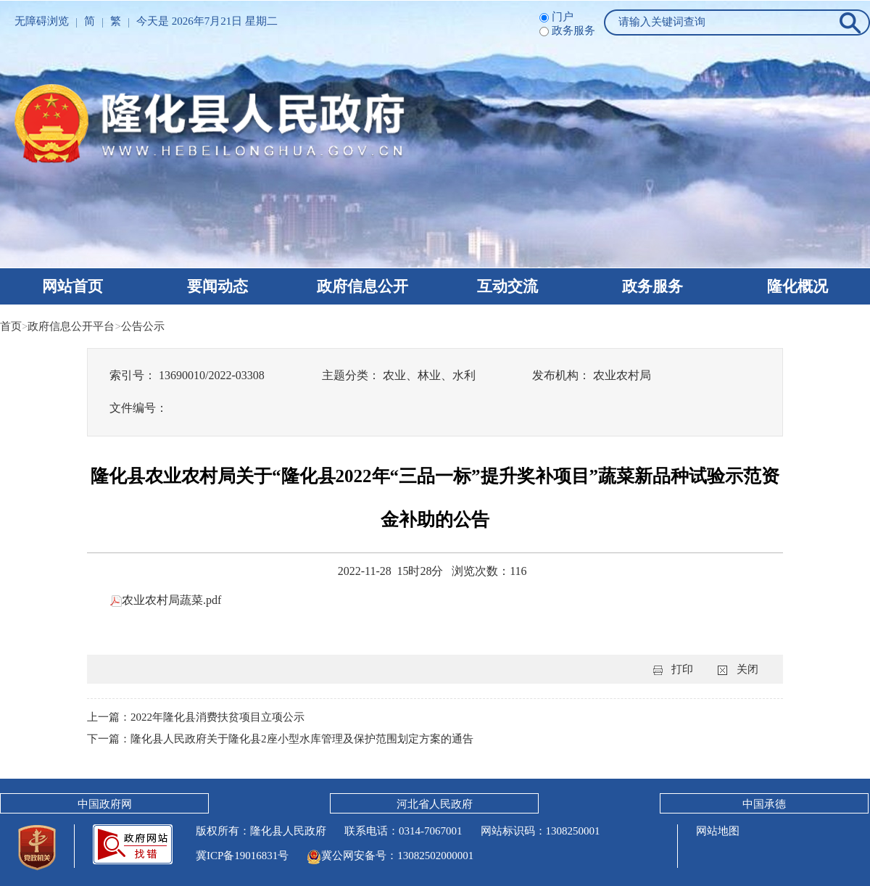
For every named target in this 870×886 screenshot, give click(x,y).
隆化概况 (797, 286)
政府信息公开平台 (71, 326)
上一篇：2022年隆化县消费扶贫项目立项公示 (195, 717)
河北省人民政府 (435, 804)
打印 (682, 669)
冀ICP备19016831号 (242, 855)
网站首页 (72, 286)
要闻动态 (217, 286)
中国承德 (764, 804)
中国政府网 (105, 804)
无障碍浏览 (41, 21)
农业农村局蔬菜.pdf (165, 600)
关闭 (747, 669)
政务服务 (652, 286)
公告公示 (143, 326)
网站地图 (718, 831)
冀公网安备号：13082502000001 (390, 855)
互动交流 (507, 286)
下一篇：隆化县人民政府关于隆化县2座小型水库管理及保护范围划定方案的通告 (280, 739)
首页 (11, 326)
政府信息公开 (362, 286)
